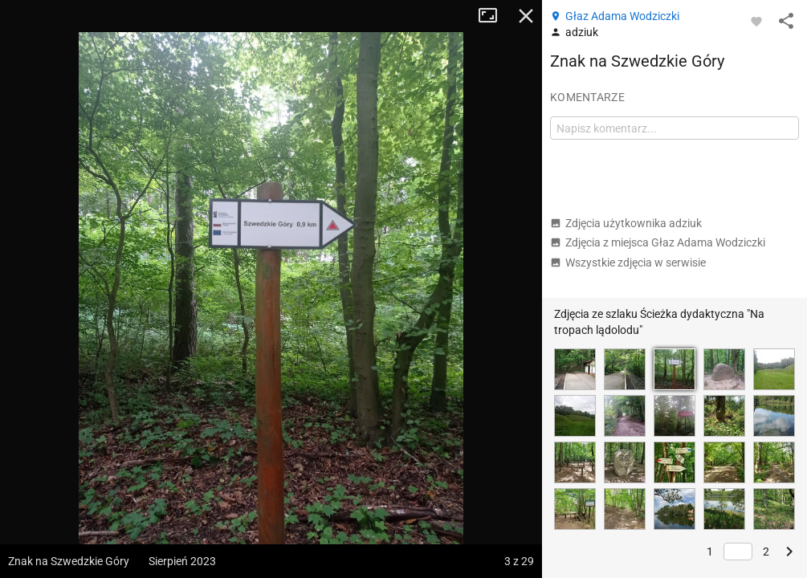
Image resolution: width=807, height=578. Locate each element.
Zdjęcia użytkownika (626, 223)
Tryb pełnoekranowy (494, 16)
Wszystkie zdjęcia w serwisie (628, 262)
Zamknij (526, 16)
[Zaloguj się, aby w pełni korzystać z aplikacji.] (756, 20)
